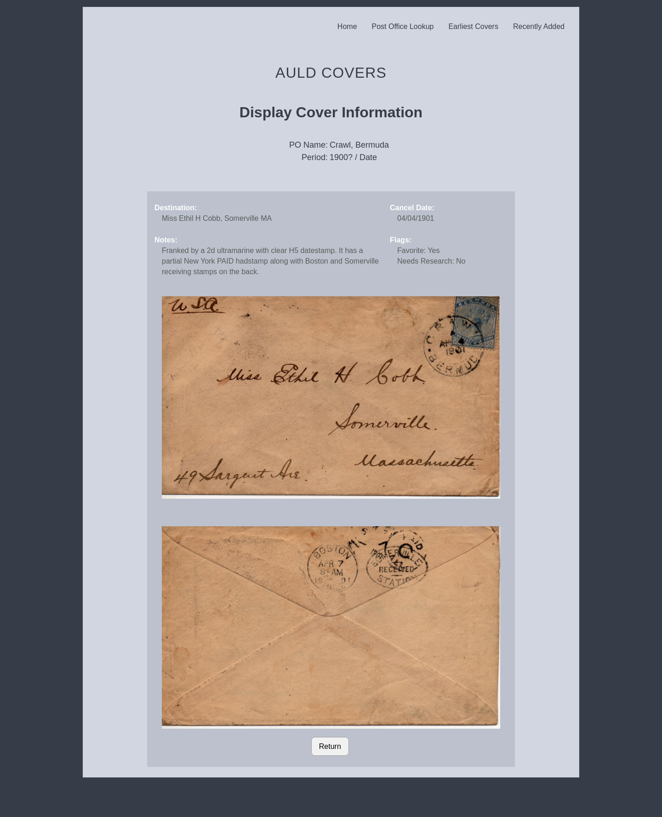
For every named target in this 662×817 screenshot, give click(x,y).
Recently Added (539, 26)
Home (347, 26)
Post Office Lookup (403, 26)
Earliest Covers (473, 26)
